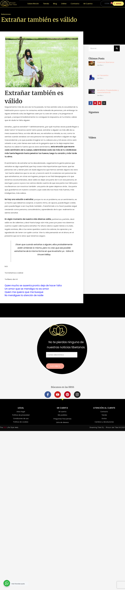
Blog (55, 3)
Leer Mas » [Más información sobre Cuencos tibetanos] (100, 65)
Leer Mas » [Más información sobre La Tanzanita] (100, 78)
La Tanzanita (102, 75)
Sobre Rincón (33, 3)
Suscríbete (55, 366)
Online (63, 3)
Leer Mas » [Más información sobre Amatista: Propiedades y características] (100, 95)
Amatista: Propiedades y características (108, 91)
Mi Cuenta (88, 3)
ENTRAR (117, 4)
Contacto (75, 3)
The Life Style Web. (9, 428)
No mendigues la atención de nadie (26, 295)
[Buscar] (117, 48)
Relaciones (6, 14)
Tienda (46, 3)
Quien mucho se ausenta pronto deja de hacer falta (35, 285)
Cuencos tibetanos (105, 62)
